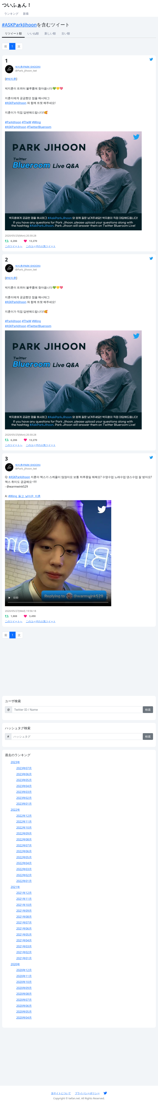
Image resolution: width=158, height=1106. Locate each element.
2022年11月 (24, 821)
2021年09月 (24, 911)
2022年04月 (24, 863)
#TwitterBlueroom (39, 127)
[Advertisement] (79, 668)
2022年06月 (24, 851)
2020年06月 (24, 1006)
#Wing (36, 122)
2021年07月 (24, 922)
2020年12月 (24, 970)
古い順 (65, 33)
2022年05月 (24, 857)
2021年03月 (24, 946)
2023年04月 (24, 786)
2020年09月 (24, 988)
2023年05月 (24, 780)
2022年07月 (24, 845)
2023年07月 (24, 768)
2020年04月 (24, 1018)
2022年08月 (24, 839)
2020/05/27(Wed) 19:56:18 (20, 611)
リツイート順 (13, 33)
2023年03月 (24, 792)
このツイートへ (13, 246)
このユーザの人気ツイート (41, 246)
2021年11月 (24, 899)
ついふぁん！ (17, 5)
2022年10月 (24, 828)
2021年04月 (24, 940)
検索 (148, 710)
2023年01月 (24, 804)
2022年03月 (24, 869)
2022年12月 (24, 816)
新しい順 (50, 33)
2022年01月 (24, 881)
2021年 (15, 887)
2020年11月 (24, 976)
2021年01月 (24, 958)
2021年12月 (24, 893)
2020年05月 (24, 1012)
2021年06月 (24, 928)
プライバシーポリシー (87, 1093)
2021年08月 (24, 917)
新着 (26, 14)
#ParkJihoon (13, 122)
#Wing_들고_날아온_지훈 (24, 496)
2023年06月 (24, 774)
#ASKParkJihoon (19, 25)
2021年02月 (24, 952)
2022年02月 (24, 875)
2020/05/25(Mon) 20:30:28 (20, 235)
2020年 (15, 964)
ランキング (11, 14)
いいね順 (33, 33)
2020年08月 (24, 994)
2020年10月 (24, 982)
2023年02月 (24, 798)
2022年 (15, 810)
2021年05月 (24, 934)
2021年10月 (24, 905)
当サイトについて (61, 1093)
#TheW (26, 122)
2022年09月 (24, 833)
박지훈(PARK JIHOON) (27, 66)
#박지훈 (11, 79)
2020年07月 (24, 1000)
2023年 (15, 762)
